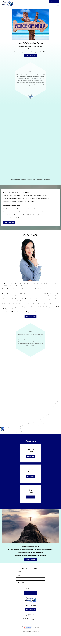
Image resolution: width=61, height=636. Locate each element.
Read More (30, 456)
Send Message (30, 593)
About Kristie (30, 609)
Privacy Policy (36, 627)
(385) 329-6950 (54, 1)
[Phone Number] (30, 579)
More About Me (30, 316)
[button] (58, 5)
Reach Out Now (30, 55)
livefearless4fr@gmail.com (31, 619)
